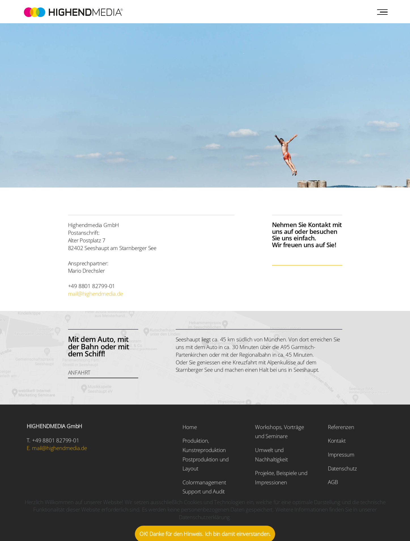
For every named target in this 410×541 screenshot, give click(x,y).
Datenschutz (342, 478)
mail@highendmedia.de (95, 303)
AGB (333, 492)
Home (189, 437)
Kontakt (337, 450)
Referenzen (341, 437)
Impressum (341, 464)
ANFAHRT (79, 382)
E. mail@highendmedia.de (57, 458)
